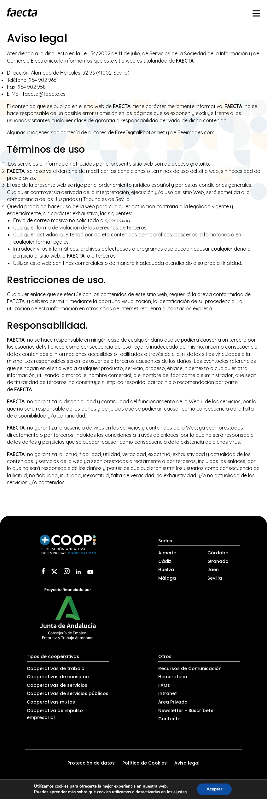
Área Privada (173, 702)
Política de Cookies (144, 763)
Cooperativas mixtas (51, 702)
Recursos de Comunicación (190, 668)
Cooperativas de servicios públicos (67, 693)
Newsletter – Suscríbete (185, 710)
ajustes (180, 792)
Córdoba (218, 553)
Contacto (169, 719)
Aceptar (214, 789)
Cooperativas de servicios (57, 685)
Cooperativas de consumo (58, 677)
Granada (218, 561)
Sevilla (214, 578)
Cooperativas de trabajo (55, 668)
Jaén (213, 569)
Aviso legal (187, 763)
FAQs (164, 685)
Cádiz (164, 561)
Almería (167, 553)
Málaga (167, 578)
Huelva (166, 569)
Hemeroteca (172, 677)
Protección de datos (91, 763)
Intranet (167, 693)
